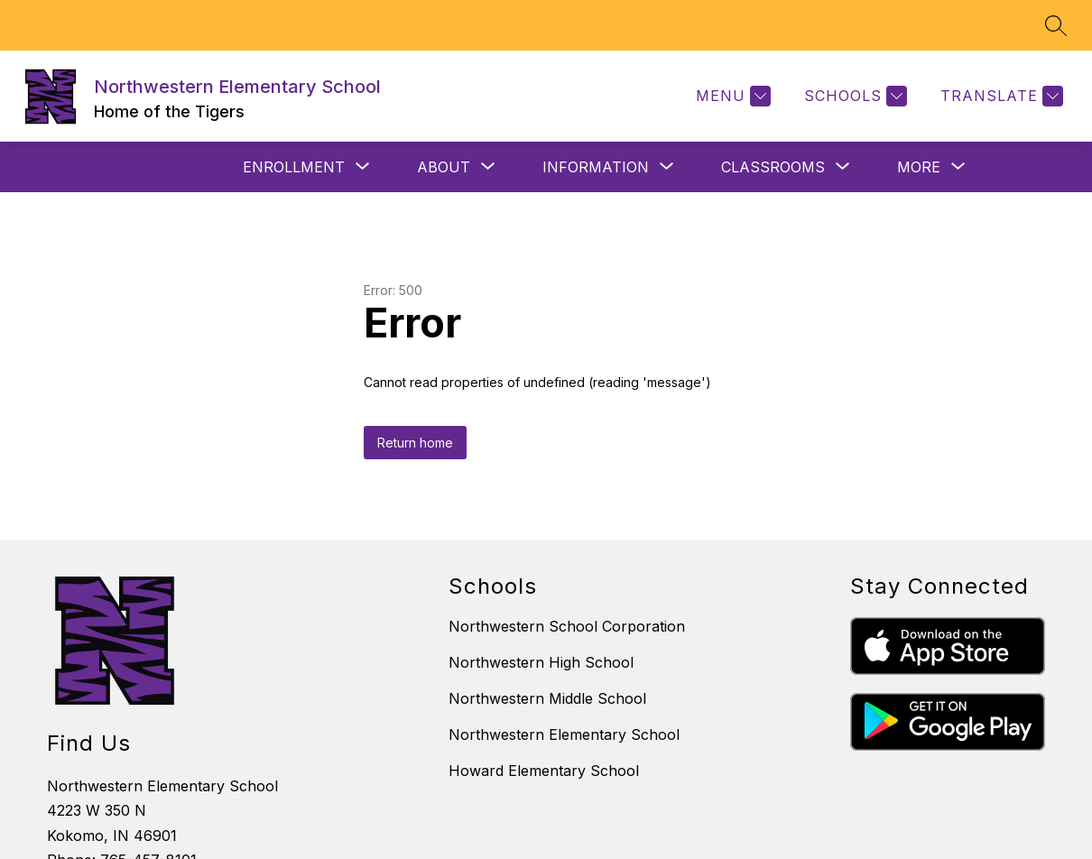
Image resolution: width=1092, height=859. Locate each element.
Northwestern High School (541, 662)
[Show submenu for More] (918, 167)
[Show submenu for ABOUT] (443, 167)
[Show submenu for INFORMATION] (595, 167)
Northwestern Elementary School (564, 734)
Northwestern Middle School (547, 698)
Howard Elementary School (544, 771)
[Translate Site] (999, 96)
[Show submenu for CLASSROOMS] (773, 167)
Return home (415, 442)
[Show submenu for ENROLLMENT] (294, 167)
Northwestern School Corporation (567, 626)
